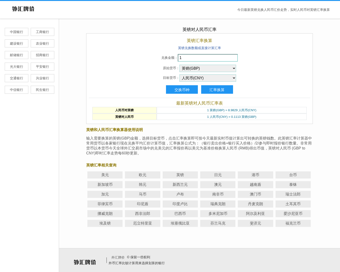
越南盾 (255, 185)
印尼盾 (142, 204)
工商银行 (42, 32)
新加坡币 (105, 185)
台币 (293, 175)
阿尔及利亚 (255, 214)
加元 (105, 194)
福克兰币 (293, 223)
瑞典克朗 (217, 204)
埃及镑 (105, 223)
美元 (105, 175)
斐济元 (255, 223)
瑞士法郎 (293, 194)
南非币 (218, 194)
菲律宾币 (105, 204)
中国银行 (16, 32)
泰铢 (293, 185)
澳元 (218, 185)
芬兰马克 (217, 223)
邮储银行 (16, 55)
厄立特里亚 (142, 223)
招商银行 (42, 55)
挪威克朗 (105, 214)
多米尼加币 (217, 214)
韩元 (142, 185)
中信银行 (16, 90)
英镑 (180, 175)
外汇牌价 (118, 257)
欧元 (142, 175)
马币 (142, 194)
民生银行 (42, 90)
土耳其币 (293, 204)
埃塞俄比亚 (180, 223)
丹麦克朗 (255, 204)
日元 (218, 175)
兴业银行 (42, 78)
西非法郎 (142, 214)
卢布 (180, 194)
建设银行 (16, 43)
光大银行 (16, 66)
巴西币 (180, 214)
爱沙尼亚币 (293, 214)
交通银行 (16, 78)
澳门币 (255, 194)
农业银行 (42, 43)
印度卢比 (180, 204)
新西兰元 (180, 185)
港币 (255, 175)
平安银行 (42, 66)
